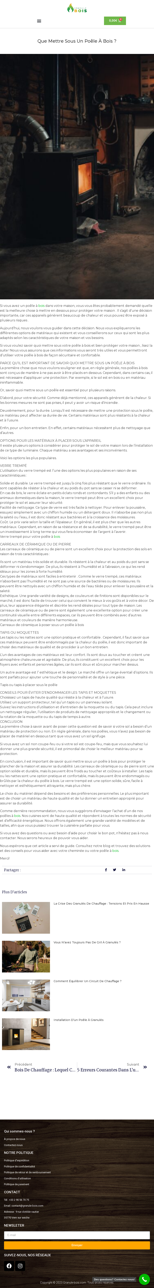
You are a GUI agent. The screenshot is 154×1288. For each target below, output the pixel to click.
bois (41, 306)
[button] (39, 20)
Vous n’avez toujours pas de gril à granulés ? (87, 942)
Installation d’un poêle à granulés (79, 1020)
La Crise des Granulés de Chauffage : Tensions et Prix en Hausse (101, 903)
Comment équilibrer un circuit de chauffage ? (88, 981)
